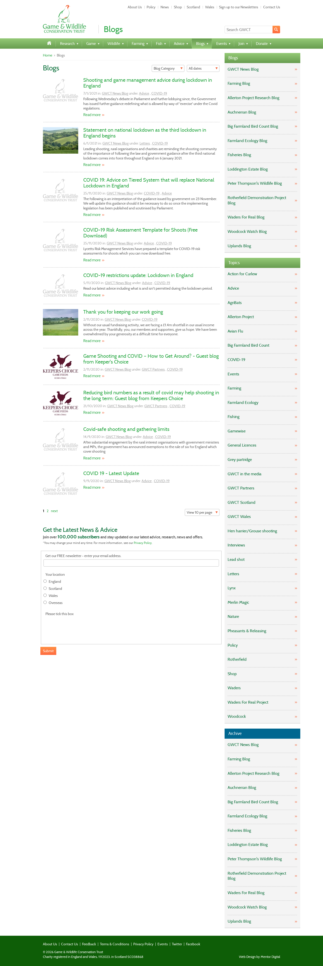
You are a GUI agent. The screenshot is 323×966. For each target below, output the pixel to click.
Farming (234, 388)
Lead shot (236, 559)
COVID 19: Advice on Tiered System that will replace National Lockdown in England (148, 183)
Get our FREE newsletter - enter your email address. (83, 556)
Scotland (193, 7)
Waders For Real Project (248, 702)
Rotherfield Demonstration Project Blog (257, 200)
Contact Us (271, 7)
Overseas (56, 603)
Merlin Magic (238, 602)
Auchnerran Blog (242, 112)
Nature (233, 616)
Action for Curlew (242, 273)
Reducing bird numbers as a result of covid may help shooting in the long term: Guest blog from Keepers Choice (151, 395)
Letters (145, 143)
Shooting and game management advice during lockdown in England (147, 83)
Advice (144, 93)
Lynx (232, 588)
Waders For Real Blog (246, 217)
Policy (151, 7)
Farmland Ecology (243, 402)
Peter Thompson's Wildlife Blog (255, 183)
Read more (92, 115)
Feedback (89, 944)
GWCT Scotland (241, 502)
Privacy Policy (143, 543)
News (164, 7)
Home (47, 55)
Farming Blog (239, 83)
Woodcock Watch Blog (247, 231)
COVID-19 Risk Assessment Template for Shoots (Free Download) (140, 233)
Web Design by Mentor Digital (259, 957)
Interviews (236, 545)
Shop (178, 7)
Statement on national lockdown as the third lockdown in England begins (144, 133)
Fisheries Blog (239, 154)
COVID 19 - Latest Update (111, 473)
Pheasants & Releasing (247, 630)
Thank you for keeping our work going (123, 312)
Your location (55, 574)
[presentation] (81, 627)
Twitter (177, 944)
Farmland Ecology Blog (247, 140)
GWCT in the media (244, 474)
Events (233, 374)
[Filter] (168, 68)
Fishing (233, 416)
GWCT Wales (239, 516)
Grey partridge (240, 459)
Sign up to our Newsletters (238, 7)
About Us (135, 7)
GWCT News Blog (115, 93)
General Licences (242, 445)
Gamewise (237, 431)
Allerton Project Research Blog (253, 97)
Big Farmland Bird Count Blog (253, 126)
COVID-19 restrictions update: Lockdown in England (138, 275)
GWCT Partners (153, 369)
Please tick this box (59, 614)
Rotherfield (237, 659)
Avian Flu (235, 331)
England (55, 581)
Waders (234, 687)
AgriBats (235, 302)
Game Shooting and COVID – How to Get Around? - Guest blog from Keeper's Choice (151, 359)
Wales (209, 7)
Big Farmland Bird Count (248, 345)
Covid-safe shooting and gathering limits (126, 429)
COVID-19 (159, 93)
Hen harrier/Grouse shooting (252, 531)
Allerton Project (241, 316)
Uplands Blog (239, 245)
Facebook (193, 944)
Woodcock (237, 716)
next (54, 511)
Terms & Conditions (114, 944)
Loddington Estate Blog (248, 169)
